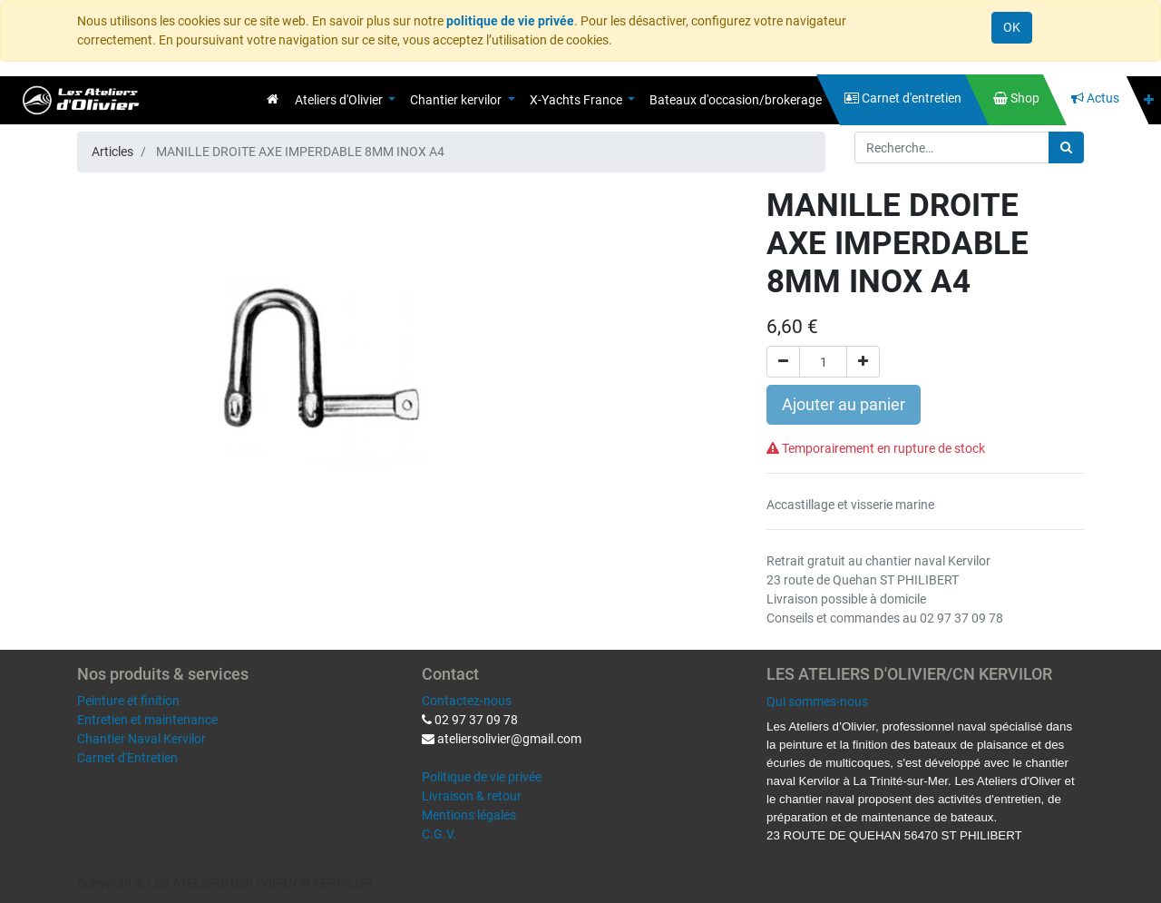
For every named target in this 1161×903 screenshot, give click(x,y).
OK (1011, 27)
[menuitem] (273, 99)
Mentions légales (469, 815)
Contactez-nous (467, 700)
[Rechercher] (1066, 147)
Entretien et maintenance (147, 719)
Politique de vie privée (481, 777)
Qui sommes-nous (817, 701)
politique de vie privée (510, 21)
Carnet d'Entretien (127, 758)
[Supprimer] (783, 362)
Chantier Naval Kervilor (141, 738)
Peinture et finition (128, 700)
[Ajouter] (863, 362)
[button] (1149, 100)
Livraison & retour (472, 796)
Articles (112, 151)
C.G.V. (439, 834)
